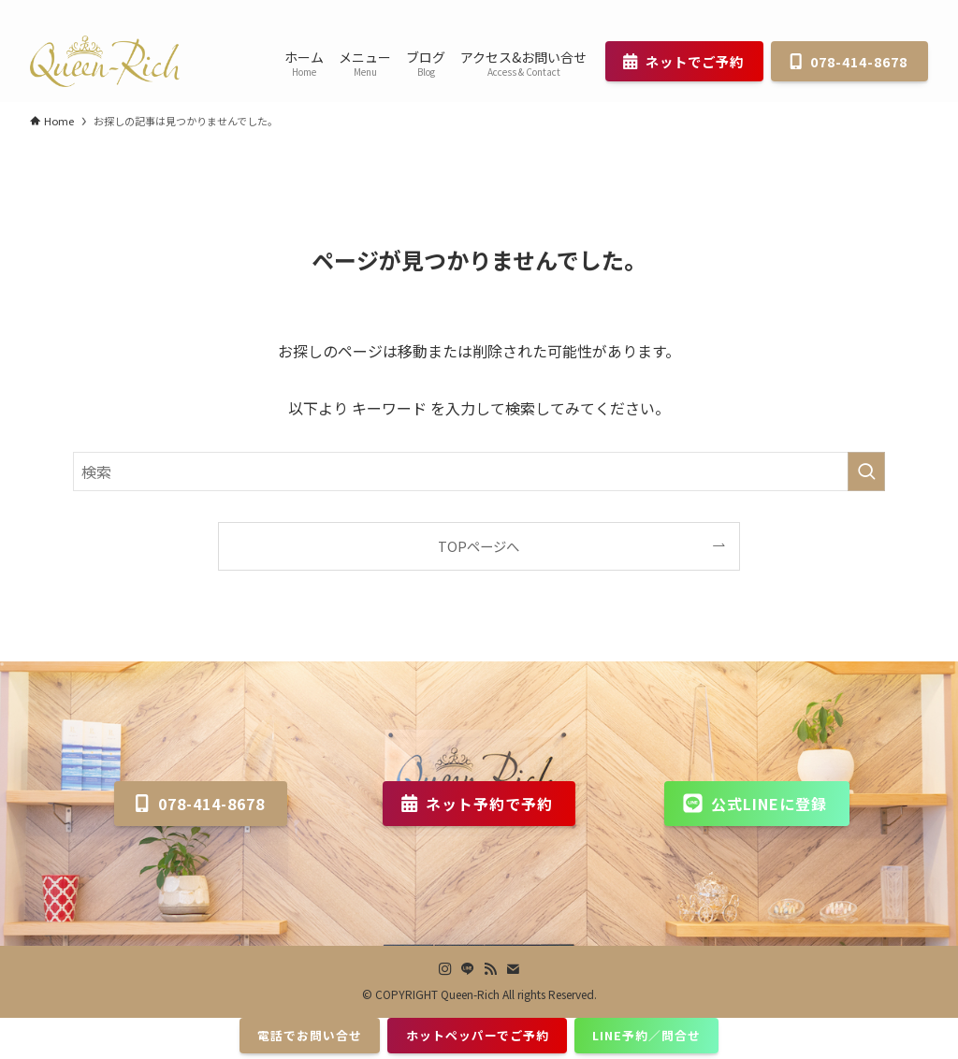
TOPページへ (478, 546)
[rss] (891, 10)
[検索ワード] (479, 471)
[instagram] (843, 10)
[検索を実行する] (866, 471)
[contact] (916, 10)
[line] (867, 10)
